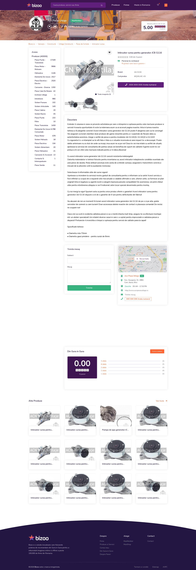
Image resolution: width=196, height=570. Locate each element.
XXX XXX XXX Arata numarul (76, 24)
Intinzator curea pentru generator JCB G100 (41, 462)
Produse (116, 4)
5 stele (103, 359)
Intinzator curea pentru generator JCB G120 (148, 462)
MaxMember (128, 539)
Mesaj (69, 265)
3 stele (103, 365)
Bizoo (37, 565)
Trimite (89, 286)
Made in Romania (142, 4)
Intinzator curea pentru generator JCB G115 (41, 428)
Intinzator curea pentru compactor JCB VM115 (76, 462)
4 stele (103, 362)
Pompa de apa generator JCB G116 (115, 428)
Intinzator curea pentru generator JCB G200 (148, 428)
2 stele (103, 369)
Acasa (35, 50)
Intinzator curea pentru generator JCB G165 (112, 462)
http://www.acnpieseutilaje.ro (136, 288)
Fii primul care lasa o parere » (133, 61)
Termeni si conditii (141, 565)
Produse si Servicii (107, 542)
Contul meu (104, 546)
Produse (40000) (40, 54)
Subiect (70, 253)
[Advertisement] (115, 324)
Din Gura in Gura (106, 549)
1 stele (103, 372)
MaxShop (127, 542)
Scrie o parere (157, 349)
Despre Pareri (105, 552)
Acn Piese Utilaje (57, 18)
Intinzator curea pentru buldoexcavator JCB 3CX (149, 496)
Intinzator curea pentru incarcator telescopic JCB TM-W (115, 496)
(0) (163, 359)
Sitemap (155, 565)
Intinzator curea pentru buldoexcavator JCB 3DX (42, 496)
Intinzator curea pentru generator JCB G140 (76, 496)
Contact (150, 539)
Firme (126, 4)
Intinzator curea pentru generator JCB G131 (76, 428)
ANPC (165, 565)
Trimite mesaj (130, 293)
